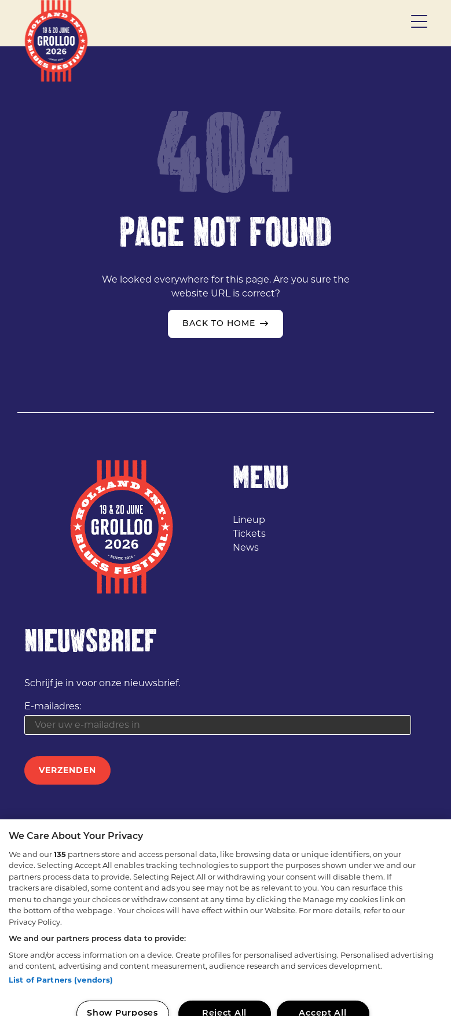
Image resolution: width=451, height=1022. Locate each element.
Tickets (249, 533)
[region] (225, 920)
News (246, 547)
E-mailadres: (52, 706)
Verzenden (67, 770)
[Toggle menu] (419, 23)
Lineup (249, 519)
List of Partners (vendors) (61, 979)
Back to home (218, 324)
